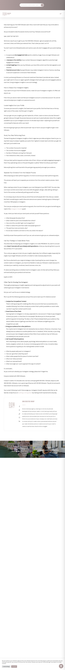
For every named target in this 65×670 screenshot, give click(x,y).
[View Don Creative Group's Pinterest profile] (19, 410)
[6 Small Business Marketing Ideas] (48, 449)
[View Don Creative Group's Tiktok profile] (19, 414)
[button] (32, 5)
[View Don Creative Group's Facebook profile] (19, 406)
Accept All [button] (14, 666)
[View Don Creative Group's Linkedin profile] (19, 421)
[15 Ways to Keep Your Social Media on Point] (16, 449)
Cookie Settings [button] (6, 666)
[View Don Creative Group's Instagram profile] (19, 417)
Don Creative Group (28, 401)
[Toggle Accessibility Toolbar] (61, 666)
